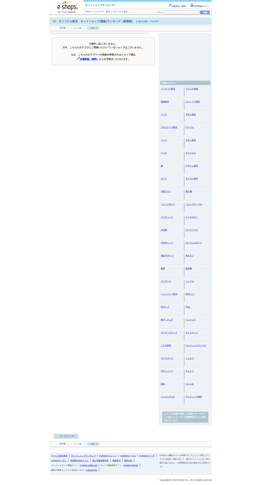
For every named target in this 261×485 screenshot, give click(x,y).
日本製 (164, 230)
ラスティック (167, 217)
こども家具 (166, 345)
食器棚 (189, 268)
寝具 (163, 384)
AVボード (190, 294)
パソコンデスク (168, 397)
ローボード (166, 281)
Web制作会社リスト (79, 460)
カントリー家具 (193, 101)
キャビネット (192, 332)
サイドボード (167, 358)
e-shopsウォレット (108, 456)
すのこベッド (167, 371)
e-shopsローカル (128, 456)
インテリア (191, 320)
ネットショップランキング (83, 456)
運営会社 (128, 460)
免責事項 (116, 460)
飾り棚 (189, 191)
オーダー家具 (192, 178)
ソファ (164, 140)
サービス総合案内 (59, 456)
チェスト (190, 371)
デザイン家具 (192, 166)
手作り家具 (191, 114)
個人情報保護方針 (100, 460)
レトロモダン (192, 217)
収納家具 (165, 101)
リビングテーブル (194, 204)
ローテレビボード (194, 243)
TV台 (188, 307)
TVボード (165, 307)
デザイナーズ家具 (169, 127)
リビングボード (168, 204)
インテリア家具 (168, 89)
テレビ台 (190, 384)
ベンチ (164, 153)
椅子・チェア (167, 320)
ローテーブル (192, 230)
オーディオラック (169, 332)
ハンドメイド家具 (169, 294)
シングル (190, 281)
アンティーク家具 (194, 397)
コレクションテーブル (196, 345)
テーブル (190, 127)
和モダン (190, 255)
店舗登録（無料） (178, 6)
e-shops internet (130, 465)
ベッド (164, 114)
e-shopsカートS (146, 456)
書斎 (163, 268)
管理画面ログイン (200, 6)
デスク (164, 178)
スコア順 (77, 28)
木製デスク (166, 191)
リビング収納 (192, 89)
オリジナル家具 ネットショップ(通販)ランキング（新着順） (96, 21)
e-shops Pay (91, 470)
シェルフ (190, 358)
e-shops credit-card (88, 465)
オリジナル (191, 153)
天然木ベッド (167, 243)
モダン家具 (191, 140)
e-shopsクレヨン (59, 460)
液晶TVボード (167, 255)
